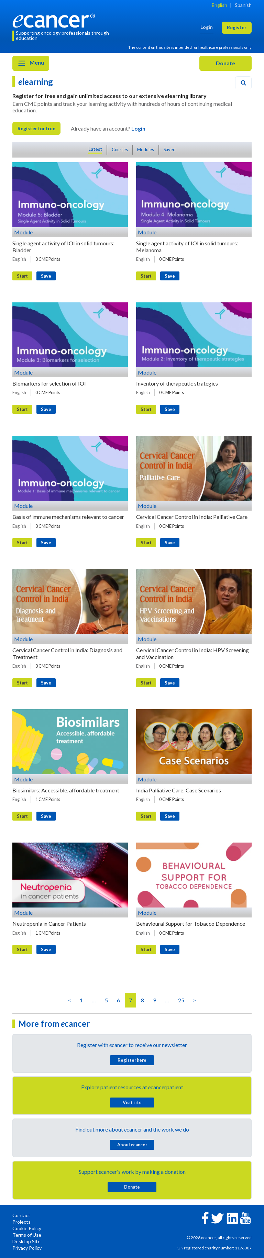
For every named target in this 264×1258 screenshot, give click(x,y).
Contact (21, 1215)
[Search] (243, 82)
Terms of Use (26, 1235)
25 (181, 1000)
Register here (132, 1060)
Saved (170, 149)
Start (22, 276)
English (219, 5)
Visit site (132, 1102)
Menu (31, 63)
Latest (95, 149)
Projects (21, 1222)
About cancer (132, 1144)
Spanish (243, 5)
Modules (145, 149)
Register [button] (236, 27)
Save (46, 276)
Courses (120, 149)
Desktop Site (26, 1241)
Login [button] (206, 27)
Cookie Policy (26, 1228)
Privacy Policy (27, 1248)
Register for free (36, 128)
